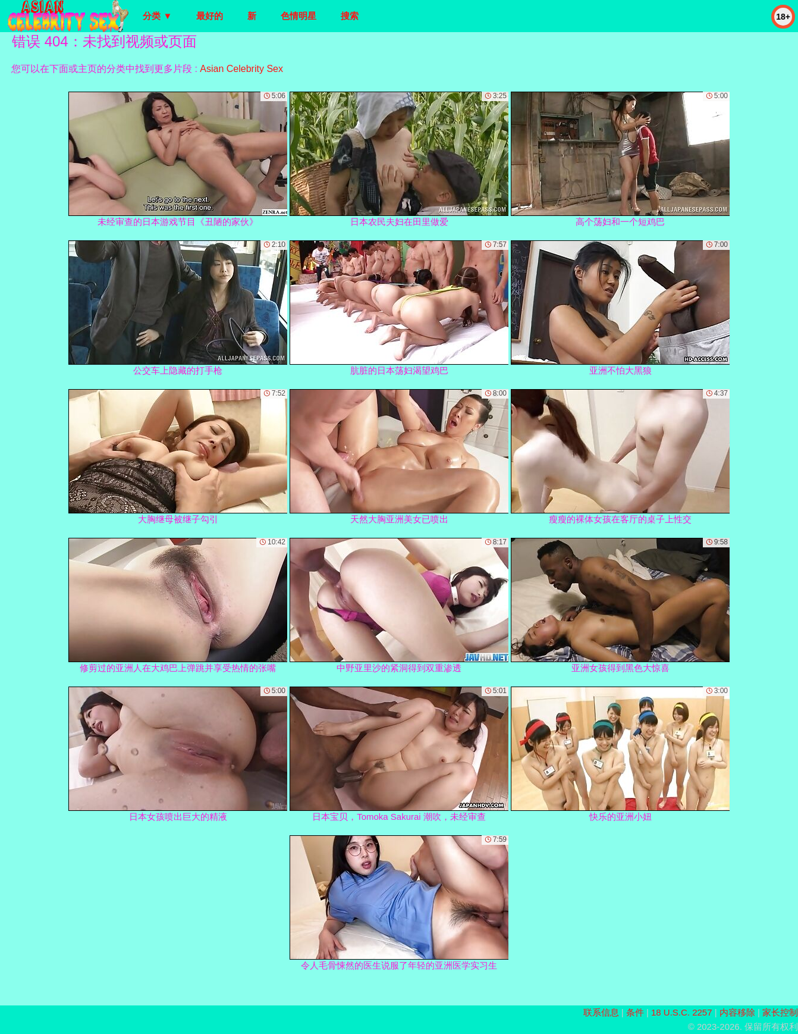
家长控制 (780, 1012)
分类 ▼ (157, 16)
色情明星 (298, 16)
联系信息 (601, 1012)
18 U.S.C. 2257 (681, 1012)
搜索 (350, 16)
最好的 (209, 16)
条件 (635, 1012)
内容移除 (737, 1012)
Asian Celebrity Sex (241, 69)
